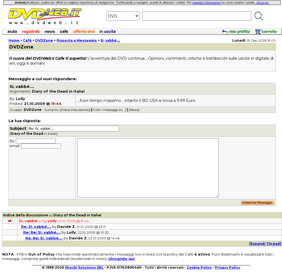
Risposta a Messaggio (77, 40)
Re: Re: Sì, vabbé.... (42, 232)
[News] (134, 110)
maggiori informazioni (206, 2)
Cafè (27, 40)
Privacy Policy (227, 267)
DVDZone (44, 40)
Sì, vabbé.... (110, 40)
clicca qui (262, 2)
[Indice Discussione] (75, 110)
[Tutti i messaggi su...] (109, 110)
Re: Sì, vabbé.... (36, 226)
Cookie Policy (199, 267)
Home (13, 40)
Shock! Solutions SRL (84, 267)
